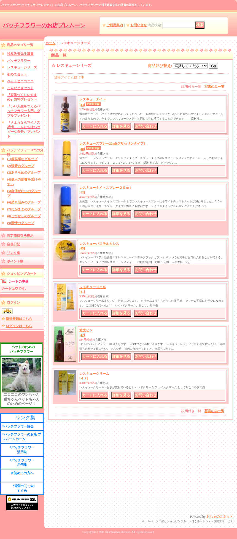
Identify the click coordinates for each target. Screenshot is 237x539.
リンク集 (13, 253)
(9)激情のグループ (20, 223)
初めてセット (17, 74)
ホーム (50, 43)
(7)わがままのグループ (24, 209)
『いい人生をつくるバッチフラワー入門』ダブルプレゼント (23, 111)
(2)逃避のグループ (20, 166)
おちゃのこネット (219, 517)
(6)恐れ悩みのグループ (24, 202)
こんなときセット (20, 88)
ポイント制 (15, 261)
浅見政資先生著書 (20, 54)
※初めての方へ (22, 473)
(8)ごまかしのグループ (24, 216)
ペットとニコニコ (20, 81)
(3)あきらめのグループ (24, 172)
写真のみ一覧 (214, 87)
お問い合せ (138, 25)
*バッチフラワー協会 (18, 426)
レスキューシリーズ (22, 67)
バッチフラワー (18, 61)
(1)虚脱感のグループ (22, 159)
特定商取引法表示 (20, 236)
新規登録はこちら (19, 319)
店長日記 (13, 244)
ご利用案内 (114, 25)
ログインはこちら (19, 326)
